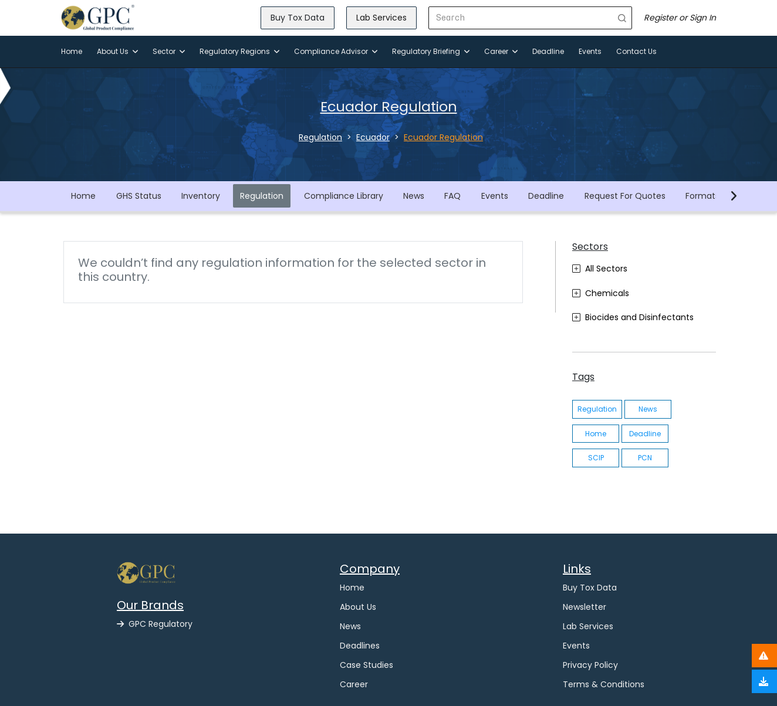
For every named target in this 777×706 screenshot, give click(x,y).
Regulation (261, 196)
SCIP (596, 458)
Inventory (200, 196)
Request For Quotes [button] (625, 196)
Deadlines (360, 645)
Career (501, 51)
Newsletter (584, 607)
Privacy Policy (590, 665)
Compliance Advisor (335, 51)
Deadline (548, 51)
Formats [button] (702, 196)
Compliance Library (343, 196)
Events (590, 51)
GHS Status (138, 196)
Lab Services (381, 17)
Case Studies (366, 665)
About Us (117, 51)
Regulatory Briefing (430, 51)
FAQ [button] (452, 196)
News (413, 196)
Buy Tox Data (298, 17)
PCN (645, 458)
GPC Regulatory (154, 624)
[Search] (521, 18)
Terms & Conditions (603, 684)
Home (71, 51)
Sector (169, 51)
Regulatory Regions (239, 51)
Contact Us (636, 51)
